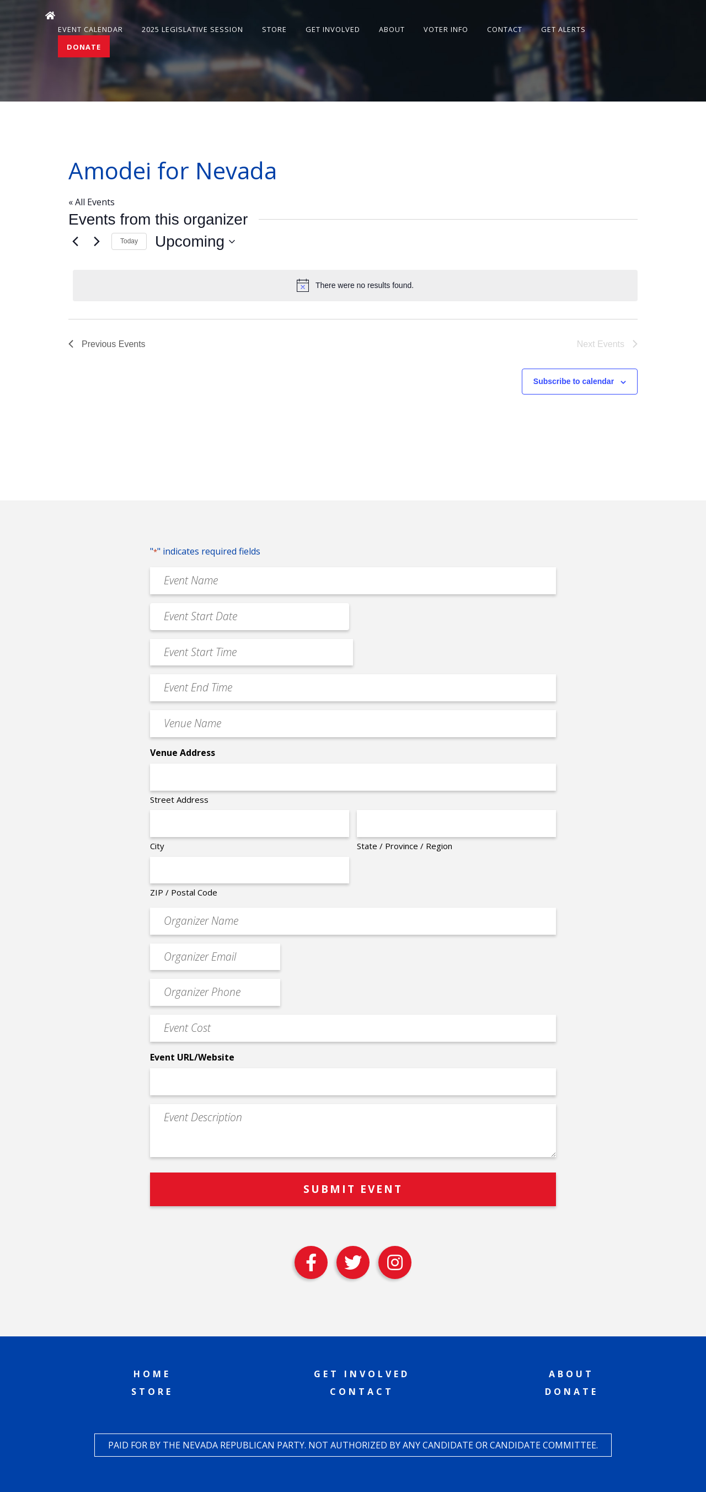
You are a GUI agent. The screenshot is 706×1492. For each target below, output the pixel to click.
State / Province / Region (404, 845)
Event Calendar (90, 29)
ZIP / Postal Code (183, 892)
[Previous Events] (75, 241)
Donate (84, 47)
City (157, 845)
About (392, 29)
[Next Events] (96, 241)
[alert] (355, 285)
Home (152, 1374)
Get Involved (333, 29)
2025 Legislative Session (192, 29)
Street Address (179, 799)
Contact (504, 29)
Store (274, 29)
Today (129, 241)
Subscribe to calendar (573, 381)
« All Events (91, 202)
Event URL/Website (192, 1057)
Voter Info (446, 29)
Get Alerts (563, 29)
